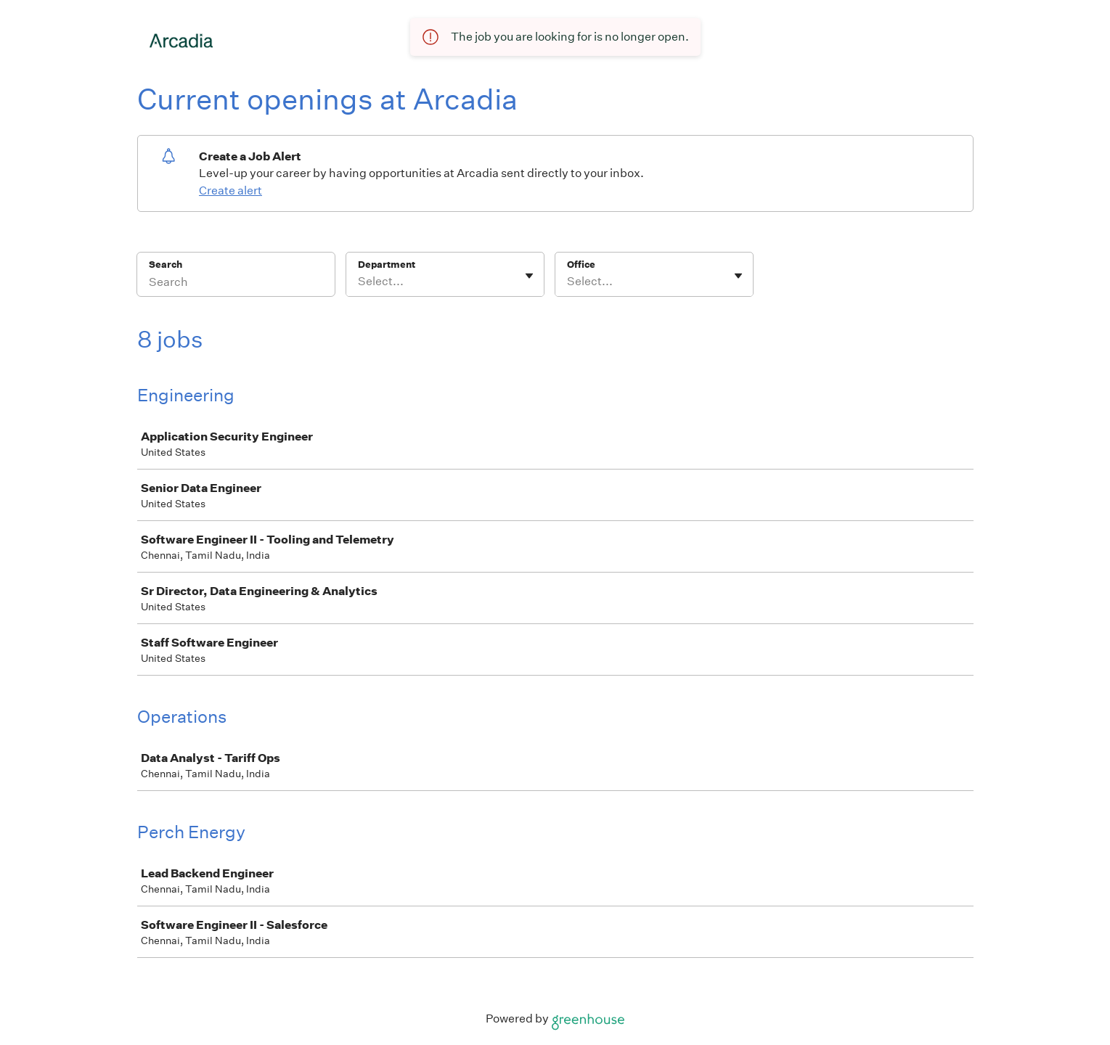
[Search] (236, 283)
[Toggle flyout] (529, 275)
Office (581, 264)
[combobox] (359, 282)
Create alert (230, 190)
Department (386, 264)
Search (166, 264)
